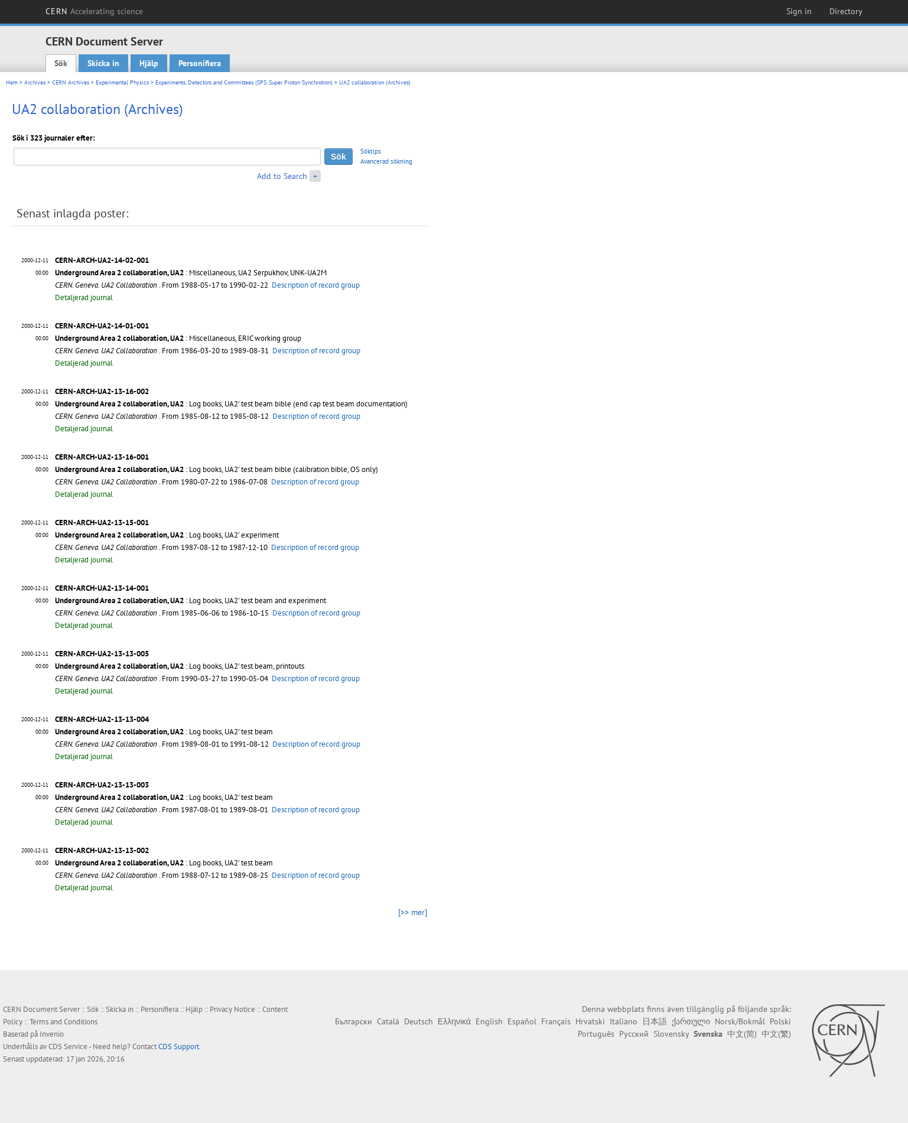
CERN (94, 11)
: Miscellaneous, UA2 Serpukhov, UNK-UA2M (191, 273)
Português (596, 1033)
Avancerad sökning (386, 161)
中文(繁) (776, 1033)
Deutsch (418, 1021)
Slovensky (671, 1033)
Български (353, 1021)
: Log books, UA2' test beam (164, 732)
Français (556, 1021)
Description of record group (316, 285)
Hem (12, 82)
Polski (780, 1021)
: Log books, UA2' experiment (167, 535)
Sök (60, 63)
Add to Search (282, 176)
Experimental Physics (122, 82)
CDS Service (67, 1046)
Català (388, 1021)
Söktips (370, 151)
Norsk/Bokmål (740, 1021)
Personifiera (199, 63)
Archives (34, 82)
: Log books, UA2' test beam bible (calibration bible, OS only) (216, 469)
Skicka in (103, 63)
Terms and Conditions (63, 1022)
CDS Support (178, 1046)
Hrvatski (590, 1021)
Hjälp (148, 63)
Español (521, 1021)
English (489, 1021)
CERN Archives (70, 82)
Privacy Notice (232, 1009)
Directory (846, 11)
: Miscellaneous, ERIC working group (178, 338)
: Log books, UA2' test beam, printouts (179, 666)
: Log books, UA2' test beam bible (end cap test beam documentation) (231, 404)
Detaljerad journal (84, 297)
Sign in (799, 11)
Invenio (52, 1034)
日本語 (654, 1021)
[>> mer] (412, 912)
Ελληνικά (454, 1021)
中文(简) (742, 1033)
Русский (634, 1033)
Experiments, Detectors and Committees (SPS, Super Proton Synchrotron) (244, 82)
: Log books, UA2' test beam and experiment (190, 600)
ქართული (691, 1021)
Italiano (623, 1021)
